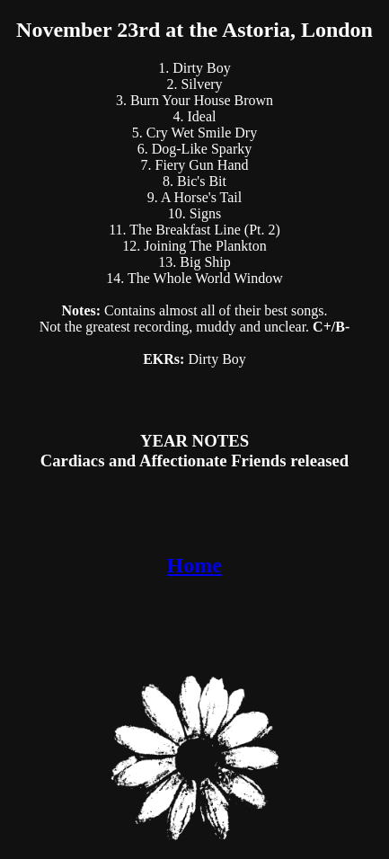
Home (194, 565)
